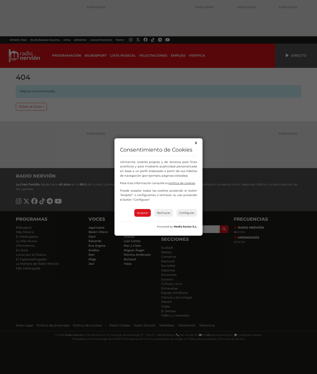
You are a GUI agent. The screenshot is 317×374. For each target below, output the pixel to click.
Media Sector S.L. (185, 226)
